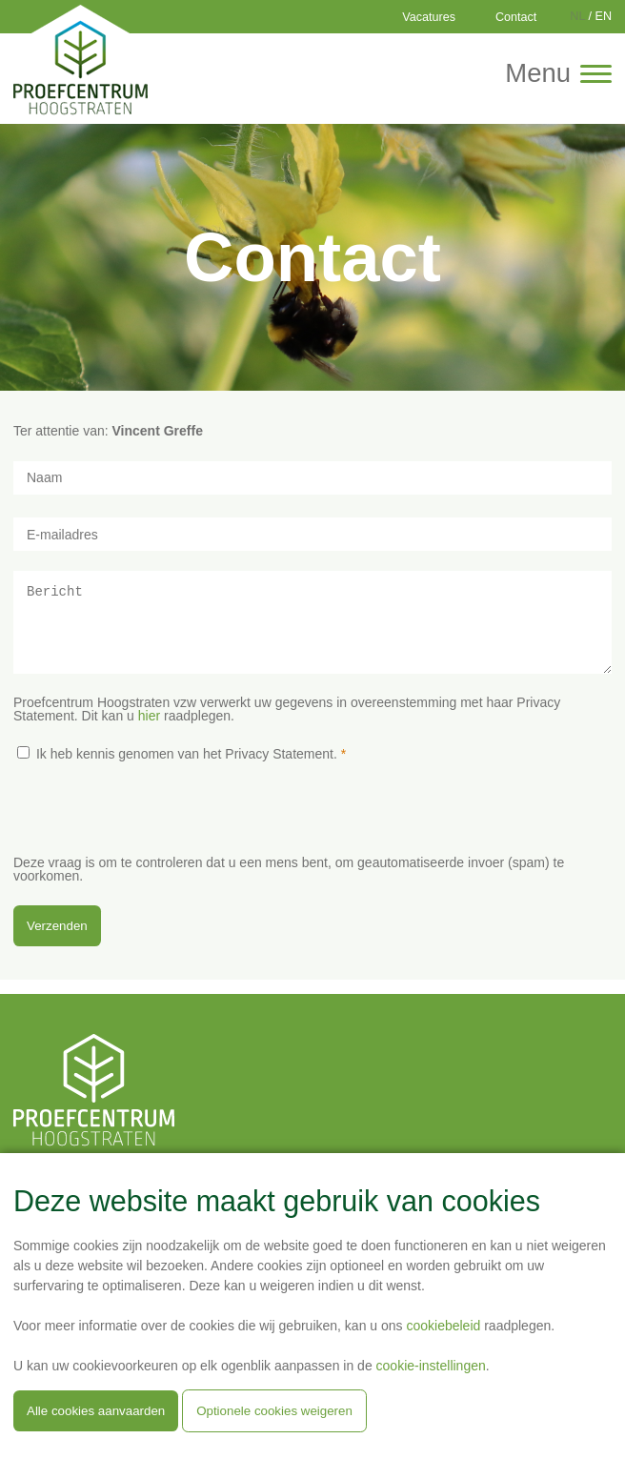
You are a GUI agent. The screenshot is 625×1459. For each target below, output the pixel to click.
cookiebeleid (443, 1325)
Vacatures (428, 17)
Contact (515, 17)
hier (149, 730)
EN (604, 16)
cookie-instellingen (431, 1365)
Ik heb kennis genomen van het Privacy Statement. (186, 768)
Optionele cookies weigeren (274, 1411)
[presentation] (158, 833)
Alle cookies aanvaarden (96, 1411)
